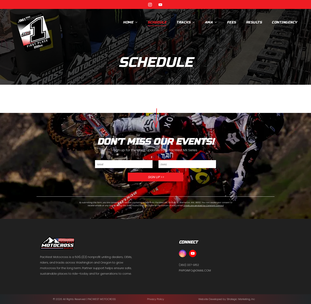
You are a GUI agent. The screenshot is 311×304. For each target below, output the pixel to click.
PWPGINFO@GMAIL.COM (195, 270)
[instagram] (150, 5)
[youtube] (160, 5)
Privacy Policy (155, 299)
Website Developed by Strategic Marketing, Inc (226, 299)
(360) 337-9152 (189, 265)
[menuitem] (130, 22)
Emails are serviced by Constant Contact (203, 205)
